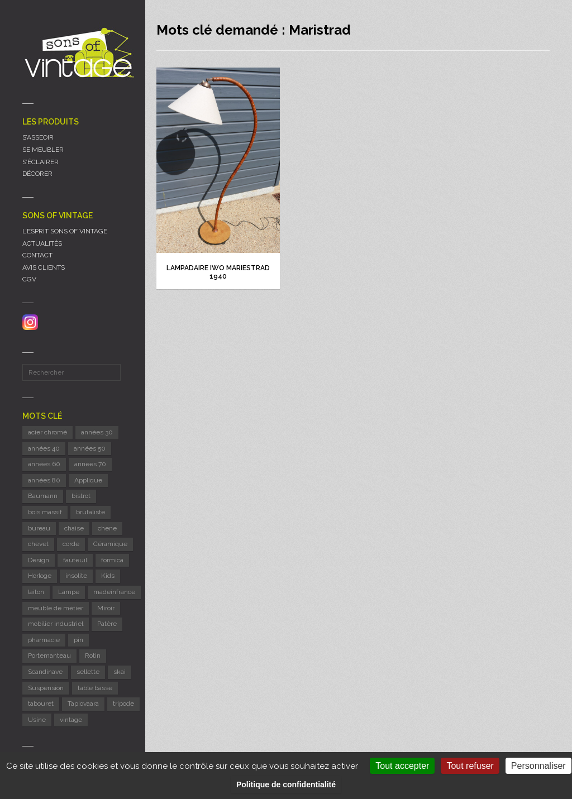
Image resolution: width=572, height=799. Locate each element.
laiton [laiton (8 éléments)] (36, 592)
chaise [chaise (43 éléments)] (74, 528)
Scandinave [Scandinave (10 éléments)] (45, 672)
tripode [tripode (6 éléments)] (123, 703)
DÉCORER (37, 174)
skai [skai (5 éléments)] (119, 672)
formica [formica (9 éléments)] (112, 560)
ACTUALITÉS (42, 243)
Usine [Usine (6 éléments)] (37, 720)
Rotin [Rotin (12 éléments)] (93, 655)
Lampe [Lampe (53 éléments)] (68, 592)
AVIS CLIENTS (43, 267)
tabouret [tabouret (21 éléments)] (41, 703)
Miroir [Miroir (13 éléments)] (106, 608)
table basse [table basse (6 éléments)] (95, 688)
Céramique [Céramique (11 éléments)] (110, 544)
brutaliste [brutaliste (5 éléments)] (90, 512)
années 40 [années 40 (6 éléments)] (44, 448)
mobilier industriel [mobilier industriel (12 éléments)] (55, 624)
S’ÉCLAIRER (40, 162)
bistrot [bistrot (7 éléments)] (81, 496)
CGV (29, 279)
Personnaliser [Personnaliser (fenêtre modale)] (538, 766)
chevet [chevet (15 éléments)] (38, 544)
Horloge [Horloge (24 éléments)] (39, 576)
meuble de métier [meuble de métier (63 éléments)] (55, 608)
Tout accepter (402, 766)
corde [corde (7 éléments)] (71, 544)
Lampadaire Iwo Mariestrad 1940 (218, 272)
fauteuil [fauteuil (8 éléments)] (75, 560)
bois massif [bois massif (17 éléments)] (45, 512)
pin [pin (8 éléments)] (78, 640)
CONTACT (37, 255)
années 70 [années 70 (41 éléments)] (90, 464)
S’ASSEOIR (38, 137)
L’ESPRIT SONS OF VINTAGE (64, 231)
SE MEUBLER (43, 150)
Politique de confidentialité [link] (286, 784)
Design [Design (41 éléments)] (38, 560)
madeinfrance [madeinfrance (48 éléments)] (114, 592)
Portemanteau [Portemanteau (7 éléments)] (49, 655)
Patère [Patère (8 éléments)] (107, 624)
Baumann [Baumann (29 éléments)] (43, 496)
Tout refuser (469, 766)
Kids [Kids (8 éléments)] (108, 576)
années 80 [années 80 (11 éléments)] (44, 480)
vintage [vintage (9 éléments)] (71, 720)
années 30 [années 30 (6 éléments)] (97, 432)
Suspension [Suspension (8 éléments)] (46, 688)
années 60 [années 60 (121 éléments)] (44, 464)
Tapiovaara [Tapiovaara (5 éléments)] (83, 703)
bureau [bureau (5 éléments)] (39, 528)
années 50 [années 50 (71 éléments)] (90, 448)
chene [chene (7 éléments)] (107, 528)
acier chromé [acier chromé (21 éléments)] (47, 432)
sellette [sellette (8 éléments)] (88, 672)
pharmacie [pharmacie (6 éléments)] (44, 640)
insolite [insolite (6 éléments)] (76, 576)
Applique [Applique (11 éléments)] (88, 480)
